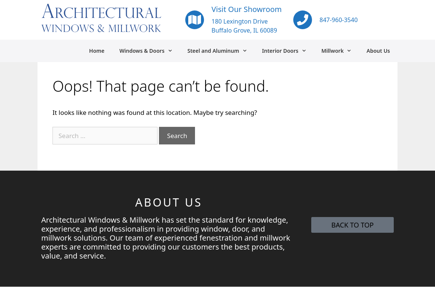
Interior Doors (288, 51)
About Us (378, 50)
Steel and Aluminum (221, 51)
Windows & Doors (149, 51)
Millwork (340, 51)
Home (97, 50)
